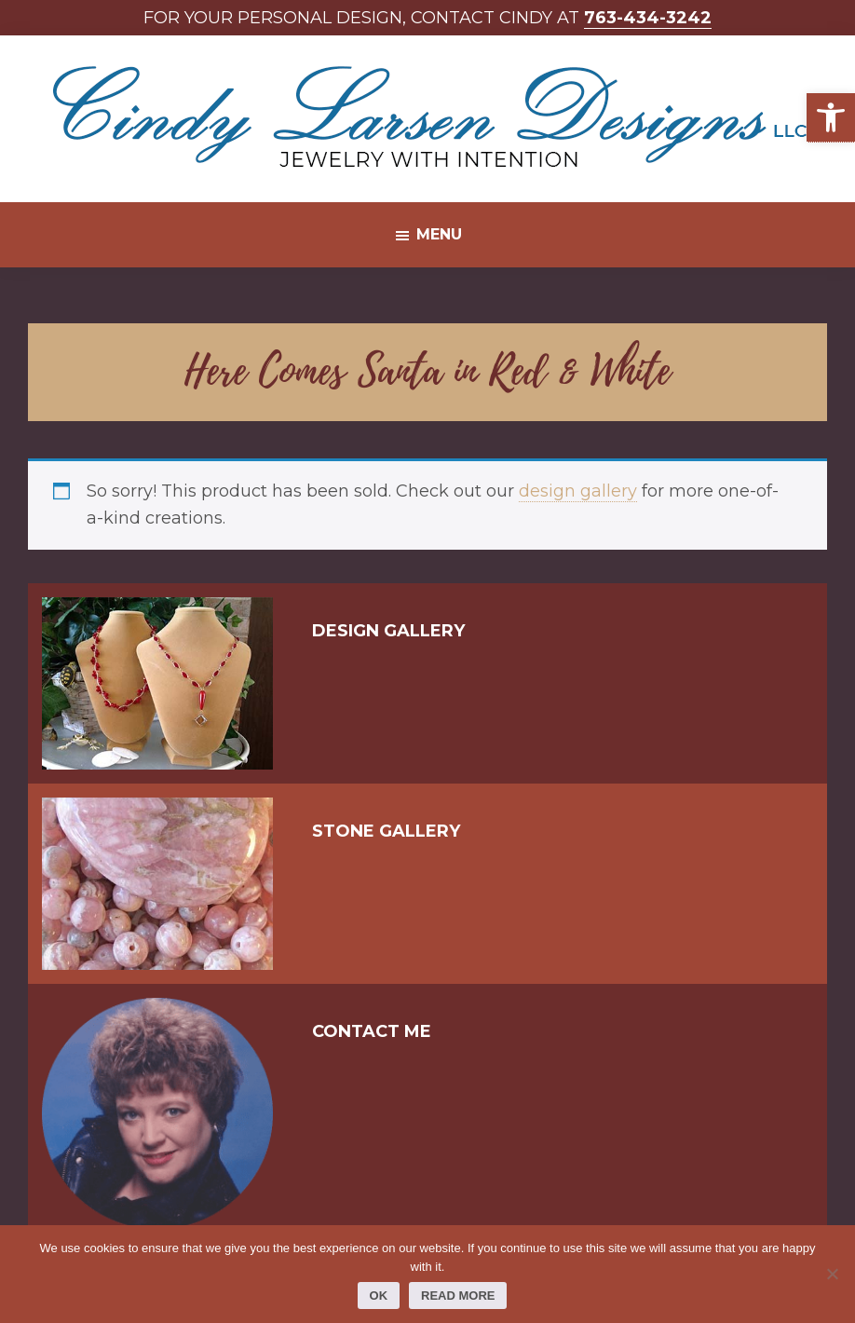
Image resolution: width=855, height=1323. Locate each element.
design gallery (578, 491)
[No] (831, 1273)
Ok (379, 1296)
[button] (831, 118)
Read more (458, 1296)
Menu (439, 234)
